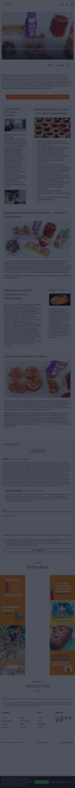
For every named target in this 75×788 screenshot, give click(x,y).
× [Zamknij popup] (64, 359)
